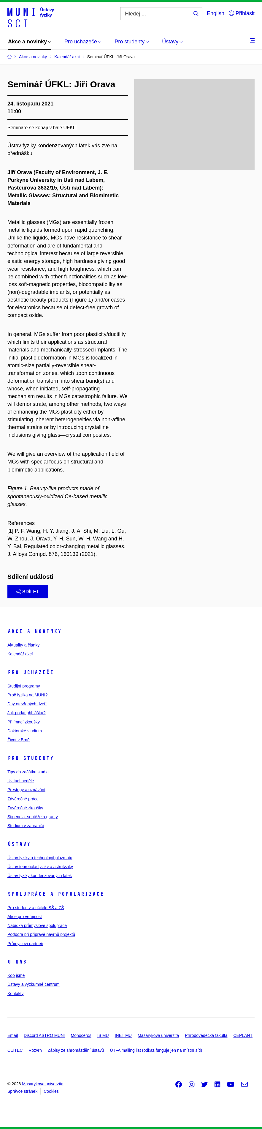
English (215, 13)
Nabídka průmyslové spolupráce (37, 925)
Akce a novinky (34, 631)
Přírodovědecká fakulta (206, 1035)
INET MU (123, 1035)
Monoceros (81, 1035)
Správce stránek (22, 1091)
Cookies (51, 1091)
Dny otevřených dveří (27, 703)
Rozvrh (35, 1050)
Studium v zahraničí (25, 825)
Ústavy (19, 844)
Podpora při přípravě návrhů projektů (41, 934)
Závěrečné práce (23, 799)
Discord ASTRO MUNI (44, 1035)
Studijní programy (23, 686)
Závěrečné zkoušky (25, 807)
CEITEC (15, 1050)
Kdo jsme (16, 975)
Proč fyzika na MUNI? (27, 695)
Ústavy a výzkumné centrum (33, 984)
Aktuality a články (23, 645)
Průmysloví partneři (25, 943)
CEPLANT (243, 1035)
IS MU (103, 1035)
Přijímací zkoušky (23, 722)
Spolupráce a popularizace (55, 894)
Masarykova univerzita (158, 1035)
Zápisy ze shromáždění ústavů (76, 1050)
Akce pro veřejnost (24, 916)
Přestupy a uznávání (26, 789)
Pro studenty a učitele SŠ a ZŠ (35, 907)
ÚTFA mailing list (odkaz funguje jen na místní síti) (156, 1050)
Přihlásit (242, 13)
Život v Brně (18, 739)
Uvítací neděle (20, 780)
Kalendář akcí (20, 654)
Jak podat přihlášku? (26, 712)
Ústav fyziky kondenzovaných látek (39, 875)
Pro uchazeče (30, 672)
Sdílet (27, 591)
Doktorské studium (24, 731)
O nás (17, 961)
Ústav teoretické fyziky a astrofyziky (40, 866)
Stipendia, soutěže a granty (32, 816)
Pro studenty (30, 758)
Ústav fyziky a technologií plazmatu (39, 857)
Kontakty (15, 993)
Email (12, 1035)
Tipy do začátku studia (28, 772)
